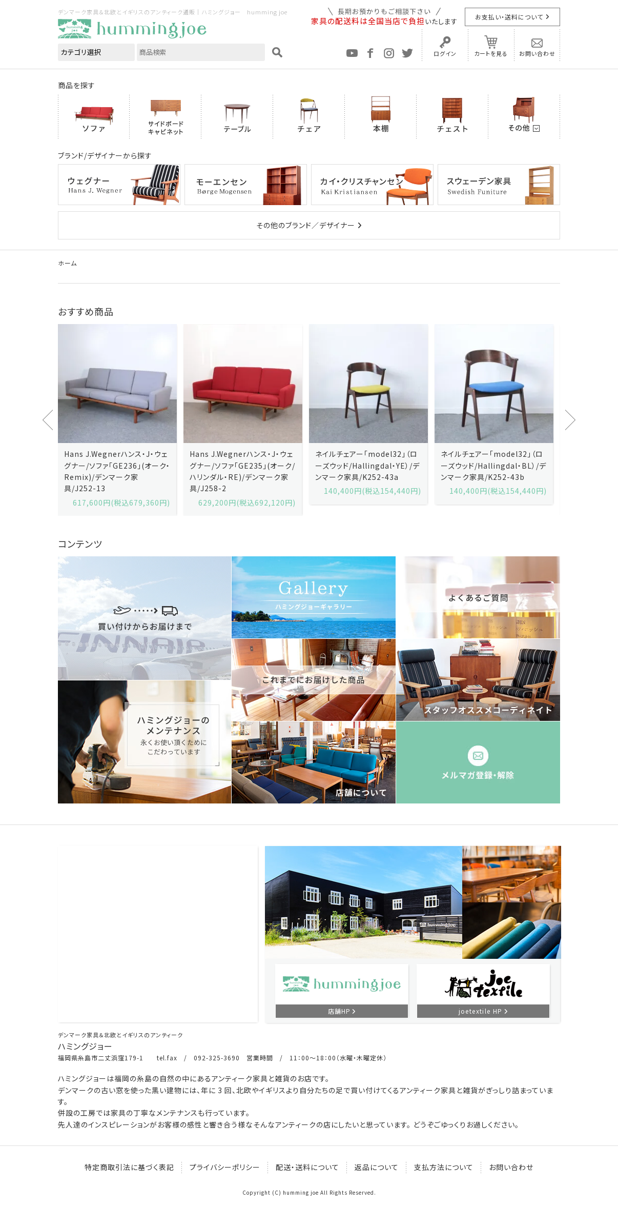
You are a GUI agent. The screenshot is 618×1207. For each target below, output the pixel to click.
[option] (117, 420)
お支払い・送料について (509, 16)
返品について (377, 1167)
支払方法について (443, 1167)
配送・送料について (307, 1167)
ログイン (445, 53)
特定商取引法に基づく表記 (129, 1167)
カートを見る (491, 53)
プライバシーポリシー (225, 1167)
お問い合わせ (537, 53)
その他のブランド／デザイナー (305, 225)
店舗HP (339, 1011)
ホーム (67, 262)
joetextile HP (481, 1011)
